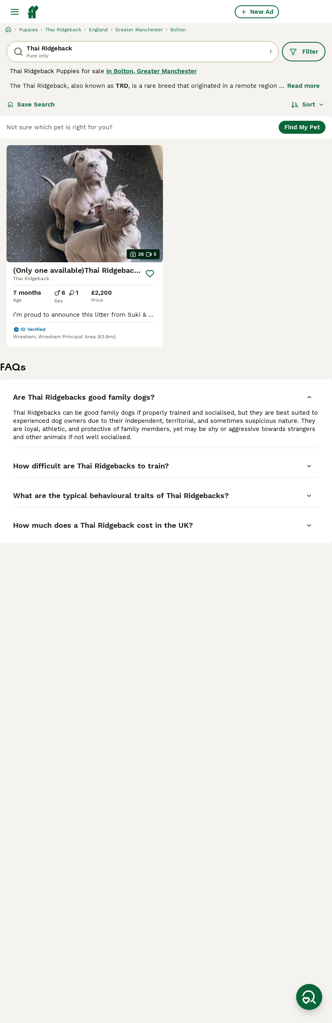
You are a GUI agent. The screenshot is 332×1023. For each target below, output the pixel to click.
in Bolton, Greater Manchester (151, 71)
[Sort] (308, 104)
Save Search (31, 104)
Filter (303, 52)
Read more (303, 85)
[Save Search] (309, 997)
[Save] (149, 274)
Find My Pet (302, 127)
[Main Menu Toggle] (15, 12)
